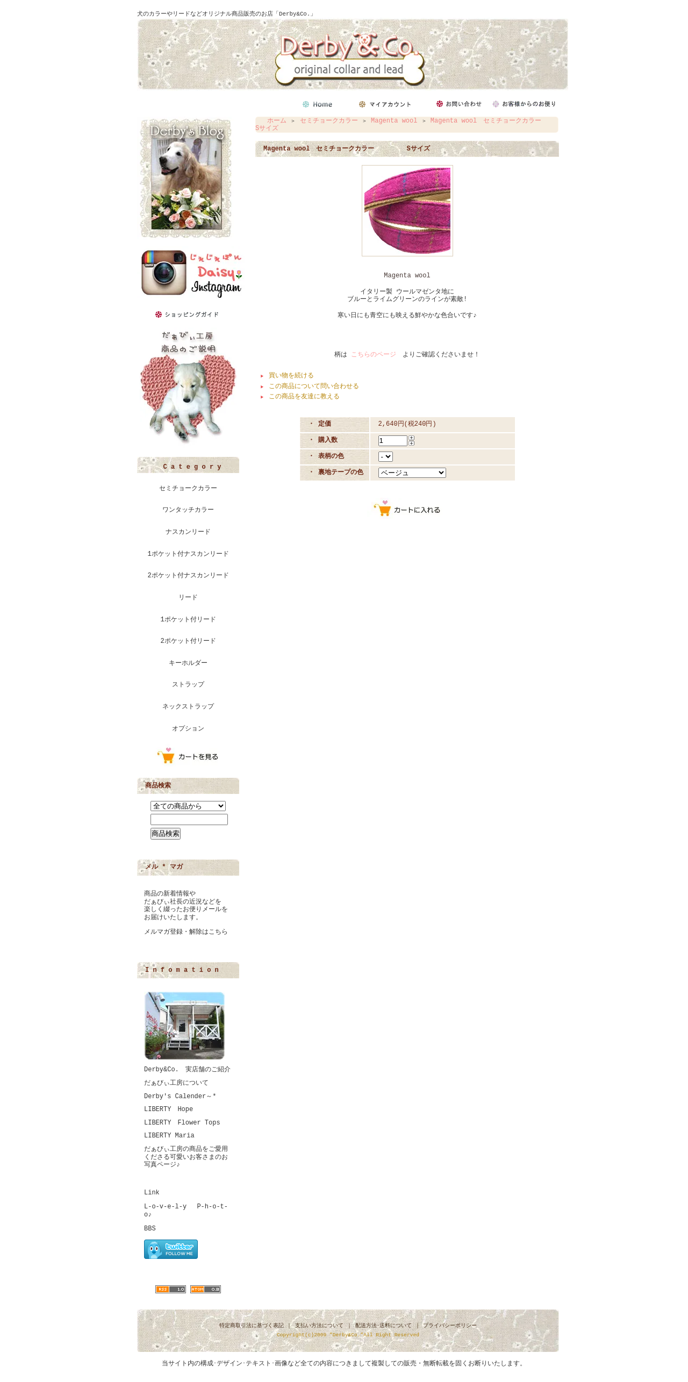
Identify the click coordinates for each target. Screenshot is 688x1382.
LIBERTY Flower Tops (182, 1123)
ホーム (276, 121)
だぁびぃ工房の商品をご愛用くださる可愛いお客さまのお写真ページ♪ (186, 1157)
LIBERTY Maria (169, 1136)
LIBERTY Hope (168, 1109)
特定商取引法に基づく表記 (251, 1326)
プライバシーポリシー (450, 1326)
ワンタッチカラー (188, 510)
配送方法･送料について (383, 1326)
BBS (150, 1229)
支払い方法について (319, 1326)
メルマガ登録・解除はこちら (186, 932)
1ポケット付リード (188, 620)
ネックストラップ (188, 707)
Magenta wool (394, 121)
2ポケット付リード (188, 641)
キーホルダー (188, 663)
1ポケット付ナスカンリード (187, 554)
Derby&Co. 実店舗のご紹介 (187, 1069)
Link (152, 1193)
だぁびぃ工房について (176, 1083)
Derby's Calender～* (180, 1096)
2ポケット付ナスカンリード (187, 575)
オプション (188, 729)
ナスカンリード (188, 532)
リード (188, 598)
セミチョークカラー (188, 488)
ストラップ (188, 685)
